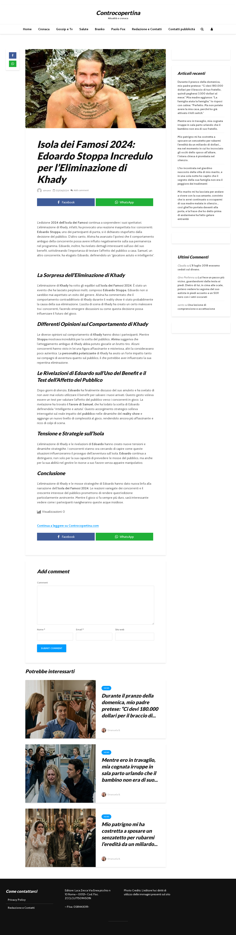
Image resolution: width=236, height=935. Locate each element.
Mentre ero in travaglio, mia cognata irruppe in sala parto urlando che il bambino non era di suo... (130, 770)
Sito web (119, 629)
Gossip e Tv (64, 29)
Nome (41, 629)
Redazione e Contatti (147, 29)
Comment (42, 582)
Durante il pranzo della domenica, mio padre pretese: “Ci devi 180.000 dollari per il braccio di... (130, 705)
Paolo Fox (118, 29)
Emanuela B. (111, 730)
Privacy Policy (17, 899)
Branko (100, 29)
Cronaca (43, 29)
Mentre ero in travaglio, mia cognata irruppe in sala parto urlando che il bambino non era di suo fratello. (200, 125)
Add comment (81, 190)
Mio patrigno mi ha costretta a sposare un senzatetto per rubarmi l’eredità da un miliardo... (129, 834)
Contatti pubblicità (181, 29)
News (106, 688)
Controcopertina (118, 12)
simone (44, 190)
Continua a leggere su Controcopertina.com (68, 525)
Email (80, 629)
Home (27, 29)
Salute (83, 29)
